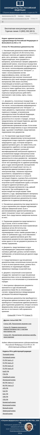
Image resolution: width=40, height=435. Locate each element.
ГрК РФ (5, 391)
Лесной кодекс (8, 413)
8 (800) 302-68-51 (27, 31)
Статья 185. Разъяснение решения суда (17, 324)
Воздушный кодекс (9, 405)
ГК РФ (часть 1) (8, 360)
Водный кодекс (8, 408)
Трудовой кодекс (8, 354)
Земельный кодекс (9, 411)
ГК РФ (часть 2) (8, 363)
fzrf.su (20, 433)
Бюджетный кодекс (9, 402)
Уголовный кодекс (9, 357)
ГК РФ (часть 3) (8, 366)
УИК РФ (5, 397)
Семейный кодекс (9, 377)
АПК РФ (5, 388)
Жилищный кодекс (9, 380)
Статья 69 (11, 315)
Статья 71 (28, 315)
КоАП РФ (6, 371)
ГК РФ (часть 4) (8, 368)
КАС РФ (5, 394)
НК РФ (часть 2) (8, 385)
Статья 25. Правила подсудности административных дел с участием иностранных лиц (16, 329)
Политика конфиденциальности (20, 431)
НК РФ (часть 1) (8, 382)
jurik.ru (35, 33)
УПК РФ (5, 399)
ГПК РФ (5, 374)
